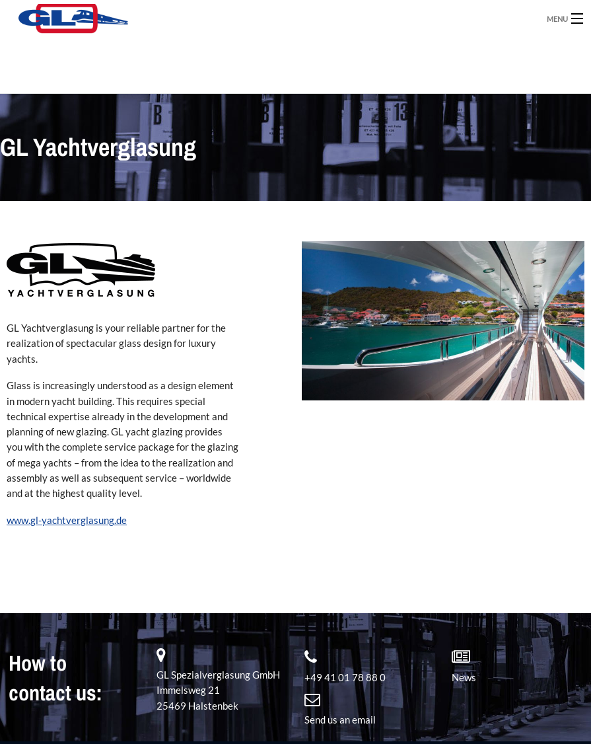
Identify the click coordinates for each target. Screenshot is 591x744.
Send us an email (340, 719)
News (464, 677)
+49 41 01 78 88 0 (345, 677)
